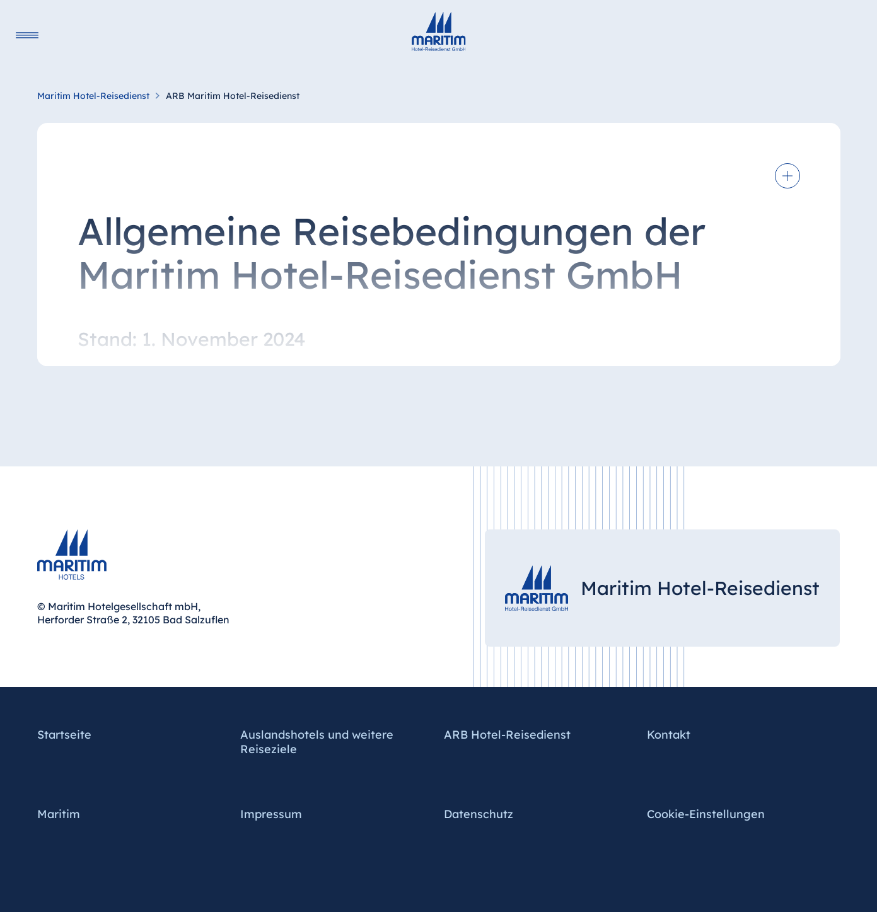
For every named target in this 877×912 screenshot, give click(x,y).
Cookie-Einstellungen (706, 814)
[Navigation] (27, 35)
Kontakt (668, 734)
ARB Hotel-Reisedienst (507, 734)
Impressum (271, 814)
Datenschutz (478, 814)
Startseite (64, 734)
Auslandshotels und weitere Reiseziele (316, 741)
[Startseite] (439, 31)
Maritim (58, 814)
